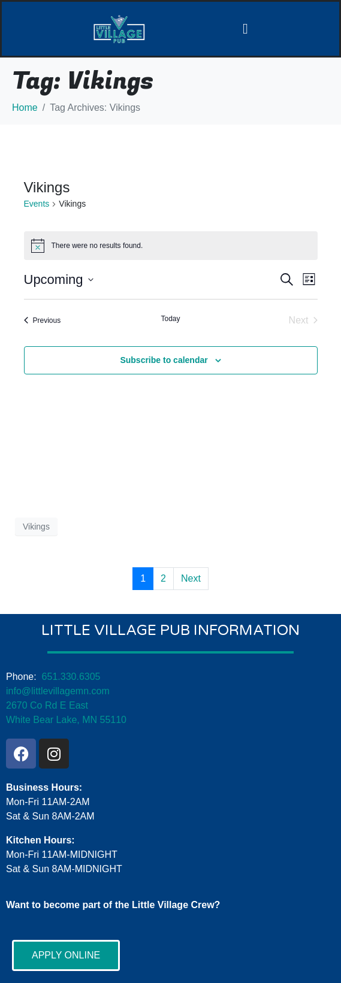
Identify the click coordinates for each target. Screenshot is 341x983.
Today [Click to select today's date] (170, 318)
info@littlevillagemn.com (58, 691)
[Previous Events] (42, 320)
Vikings (36, 526)
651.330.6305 (71, 677)
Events (37, 203)
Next (191, 578)
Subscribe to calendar (163, 360)
